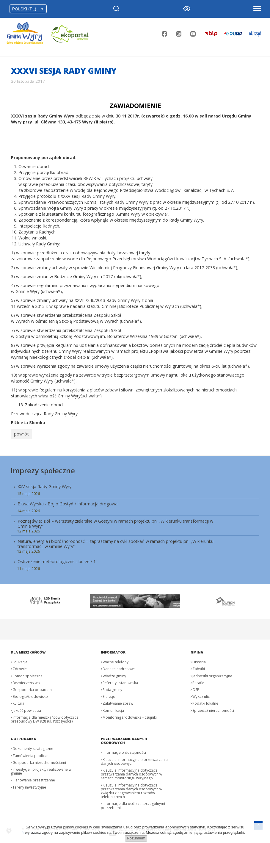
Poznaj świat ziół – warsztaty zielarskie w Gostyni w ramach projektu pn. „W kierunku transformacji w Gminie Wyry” (115, 521)
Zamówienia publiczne (31, 753)
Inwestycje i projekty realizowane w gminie (41, 769)
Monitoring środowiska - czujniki (130, 715)
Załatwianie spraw (118, 701)
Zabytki (198, 667)
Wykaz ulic (201, 694)
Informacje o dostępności (124, 750)
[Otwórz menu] (256, 8)
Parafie (198, 680)
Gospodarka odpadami (32, 687)
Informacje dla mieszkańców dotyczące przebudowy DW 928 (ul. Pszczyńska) (45, 717)
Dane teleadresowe (119, 667)
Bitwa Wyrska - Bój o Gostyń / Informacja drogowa (67, 501)
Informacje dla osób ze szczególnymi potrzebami (133, 803)
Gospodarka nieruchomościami (39, 760)
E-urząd (109, 694)
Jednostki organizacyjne (212, 673)
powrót (20, 432)
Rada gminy (112, 687)
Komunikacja (113, 708)
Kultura (18, 701)
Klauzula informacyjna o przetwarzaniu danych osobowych (134, 759)
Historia (199, 659)
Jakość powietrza (26, 708)
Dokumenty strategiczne (32, 746)
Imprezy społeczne (43, 468)
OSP (195, 687)
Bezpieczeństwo (26, 680)
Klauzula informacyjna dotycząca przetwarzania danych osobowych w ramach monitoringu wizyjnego (131, 772)
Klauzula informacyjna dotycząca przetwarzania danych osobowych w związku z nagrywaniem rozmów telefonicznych (131, 789)
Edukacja (19, 659)
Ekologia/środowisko (30, 694)
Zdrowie (19, 667)
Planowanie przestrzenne (33, 778)
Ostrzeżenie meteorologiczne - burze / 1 (57, 559)
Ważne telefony (115, 659)
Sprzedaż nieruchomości (213, 708)
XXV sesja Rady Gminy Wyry (44, 484)
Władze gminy (114, 673)
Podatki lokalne (205, 701)
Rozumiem (136, 838)
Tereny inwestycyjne (29, 785)
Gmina (197, 650)
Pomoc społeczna (27, 673)
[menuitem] (135, 525)
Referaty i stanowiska (120, 680)
